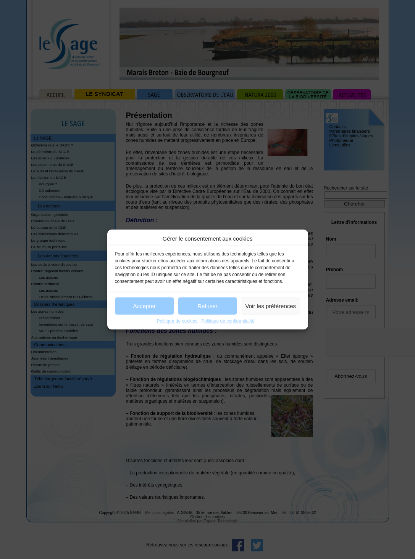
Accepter (144, 306)
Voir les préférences (270, 306)
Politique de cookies (177, 321)
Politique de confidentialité (227, 321)
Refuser (207, 306)
